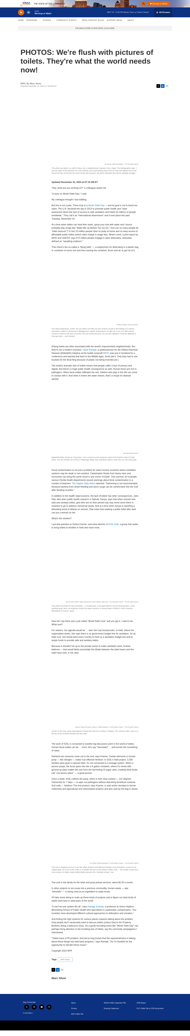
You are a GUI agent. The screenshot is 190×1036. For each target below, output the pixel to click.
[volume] (28, 18)
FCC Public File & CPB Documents (150, 1014)
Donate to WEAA (161, 6)
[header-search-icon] (143, 6)
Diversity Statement (111, 1014)
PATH (106, 358)
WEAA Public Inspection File (115, 1008)
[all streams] (163, 18)
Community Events (67, 26)
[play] (21, 18)
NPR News (65, 965)
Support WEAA (114, 26)
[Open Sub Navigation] (39, 26)
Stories (47, 26)
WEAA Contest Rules (93, 26)
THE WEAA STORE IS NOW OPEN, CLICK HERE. (95, 34)
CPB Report (141, 1008)
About (131, 26)
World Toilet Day (96, 211)
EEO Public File (77, 1020)
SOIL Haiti (113, 530)
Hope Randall (89, 355)
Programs (31, 26)
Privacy (74, 1014)
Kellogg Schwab (96, 912)
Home (21, 26)
